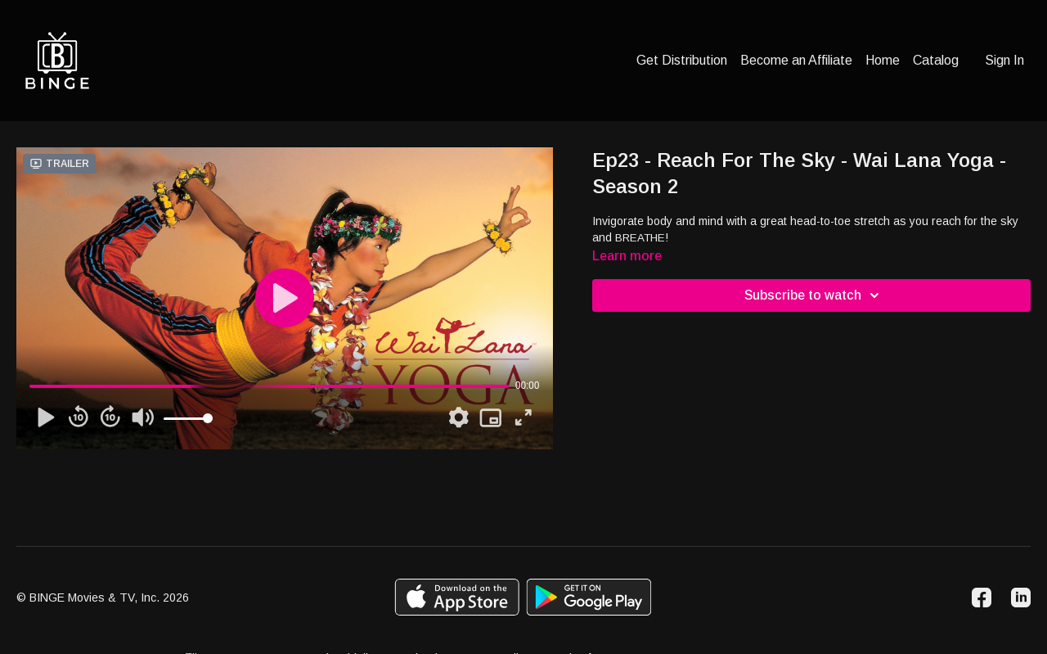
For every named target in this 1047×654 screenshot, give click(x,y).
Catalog (936, 60)
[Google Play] (589, 597)
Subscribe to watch (814, 295)
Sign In (1004, 60)
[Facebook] (981, 597)
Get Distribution (681, 60)
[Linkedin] (1021, 597)
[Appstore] (456, 597)
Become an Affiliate (796, 60)
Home (882, 60)
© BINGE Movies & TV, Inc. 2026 (102, 597)
